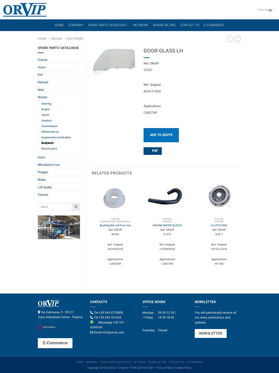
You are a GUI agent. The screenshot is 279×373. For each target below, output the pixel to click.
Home (59, 25)
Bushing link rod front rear (115, 225)
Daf (40, 75)
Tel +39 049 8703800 (106, 312)
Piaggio (43, 172)
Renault (43, 82)
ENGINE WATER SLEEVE (167, 225)
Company (76, 25)
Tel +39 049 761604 (105, 317)
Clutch (45, 115)
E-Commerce (214, 25)
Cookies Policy (183, 368)
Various (43, 194)
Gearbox (46, 120)
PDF (152, 151)
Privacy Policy (164, 368)
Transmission (49, 126)
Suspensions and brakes (56, 137)
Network (140, 25)
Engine (45, 109)
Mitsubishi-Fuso (49, 165)
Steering (46, 103)
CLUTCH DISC (219, 225)
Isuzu (41, 157)
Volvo (42, 67)
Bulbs (42, 180)
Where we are (164, 25)
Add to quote (161, 135)
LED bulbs (45, 187)
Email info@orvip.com (107, 332)
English (266, 10)
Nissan (56, 38)
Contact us (189, 25)
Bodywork (74, 38)
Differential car (50, 132)
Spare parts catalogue (108, 25)
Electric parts (49, 148)
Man (41, 90)
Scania (42, 60)
